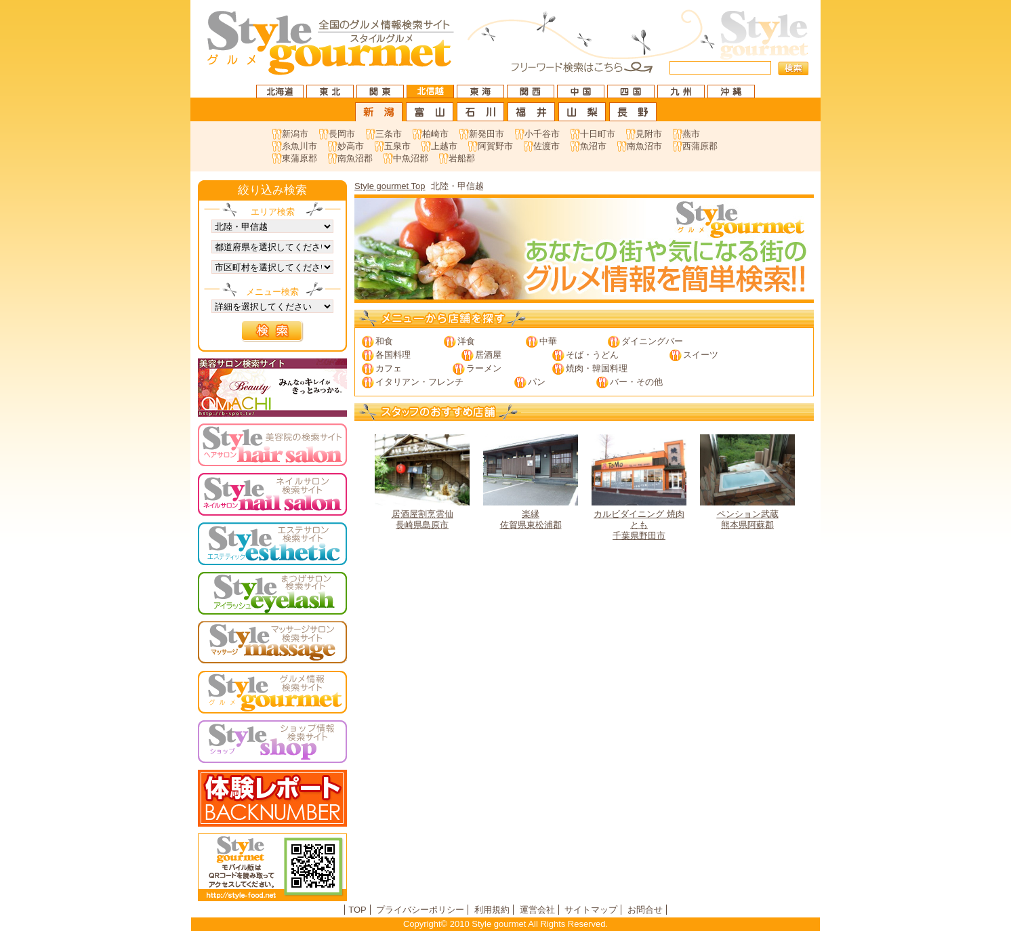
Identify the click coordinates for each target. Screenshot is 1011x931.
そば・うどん (592, 355)
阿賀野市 (495, 146)
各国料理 (393, 355)
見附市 (649, 134)
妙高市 (350, 146)
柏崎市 (435, 134)
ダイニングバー (652, 341)
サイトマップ (590, 910)
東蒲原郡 (299, 158)
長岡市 (342, 134)
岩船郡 (462, 158)
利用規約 (492, 910)
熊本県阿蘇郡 (747, 482)
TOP (357, 910)
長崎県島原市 (422, 482)
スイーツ (700, 355)
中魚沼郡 (410, 158)
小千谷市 (542, 134)
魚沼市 (593, 146)
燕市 (691, 134)
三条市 (388, 134)
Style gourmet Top (390, 186)
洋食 (466, 341)
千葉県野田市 (639, 487)
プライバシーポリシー (420, 910)
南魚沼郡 (355, 158)
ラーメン (483, 368)
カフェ (388, 368)
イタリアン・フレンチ (419, 382)
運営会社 (537, 910)
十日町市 (597, 134)
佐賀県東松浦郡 (530, 482)
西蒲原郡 (700, 146)
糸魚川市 (299, 146)
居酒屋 (488, 355)
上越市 (444, 146)
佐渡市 (546, 146)
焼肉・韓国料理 (596, 368)
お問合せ (645, 910)
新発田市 (486, 134)
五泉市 (397, 146)
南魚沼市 (644, 146)
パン (536, 382)
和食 (384, 341)
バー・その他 (636, 382)
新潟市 (295, 134)
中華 (548, 341)
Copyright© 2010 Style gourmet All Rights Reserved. (505, 924)
